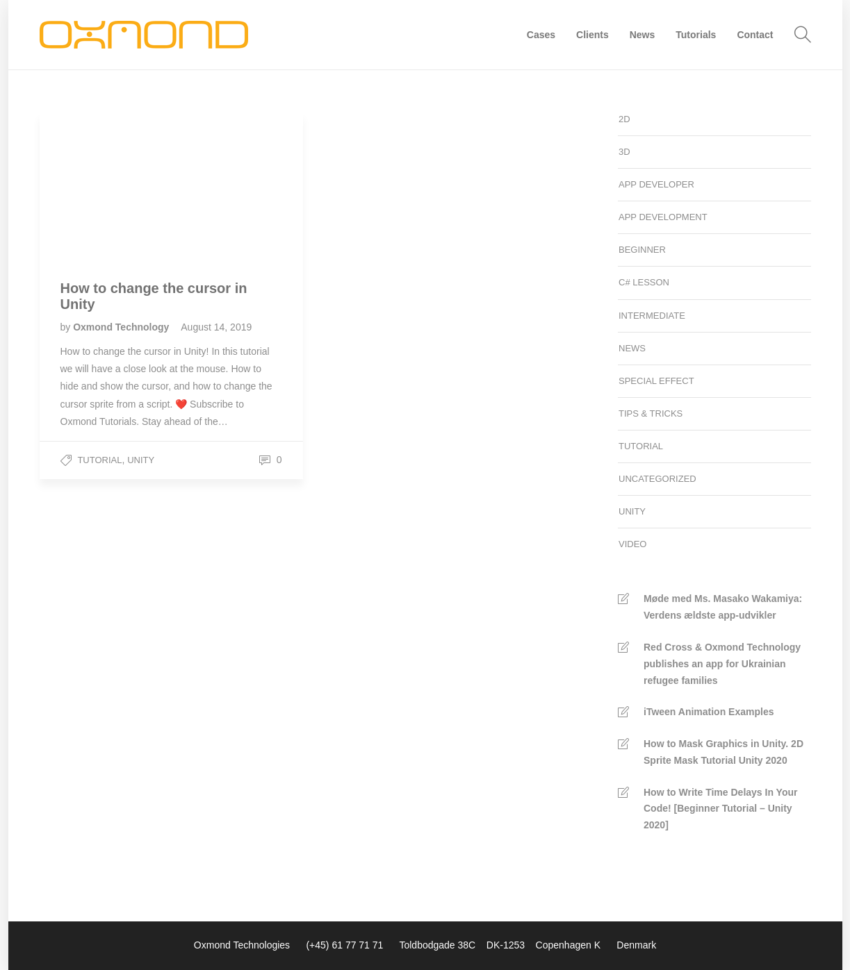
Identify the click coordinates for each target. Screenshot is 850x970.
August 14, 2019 (216, 327)
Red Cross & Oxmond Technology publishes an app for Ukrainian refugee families (722, 664)
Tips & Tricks (651, 413)
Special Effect (656, 381)
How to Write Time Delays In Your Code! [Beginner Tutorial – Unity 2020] (720, 809)
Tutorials (696, 34)
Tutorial (99, 460)
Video (632, 544)
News (642, 34)
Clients (592, 34)
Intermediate (652, 315)
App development (663, 217)
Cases (541, 34)
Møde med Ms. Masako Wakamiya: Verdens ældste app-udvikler (723, 607)
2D (624, 119)
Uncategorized (657, 479)
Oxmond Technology (122, 327)
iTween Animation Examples (709, 711)
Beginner (642, 249)
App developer (656, 184)
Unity (140, 460)
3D (624, 152)
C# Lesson (644, 282)
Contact (755, 34)
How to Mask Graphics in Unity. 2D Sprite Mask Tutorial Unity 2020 (723, 752)
